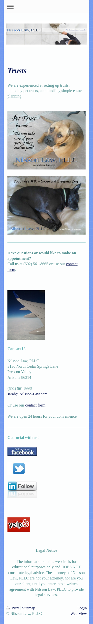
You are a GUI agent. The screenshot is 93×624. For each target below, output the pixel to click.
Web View (78, 613)
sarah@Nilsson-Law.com (27, 394)
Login (82, 608)
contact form (35, 405)
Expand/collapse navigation (46, 6)
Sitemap (28, 608)
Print (13, 608)
